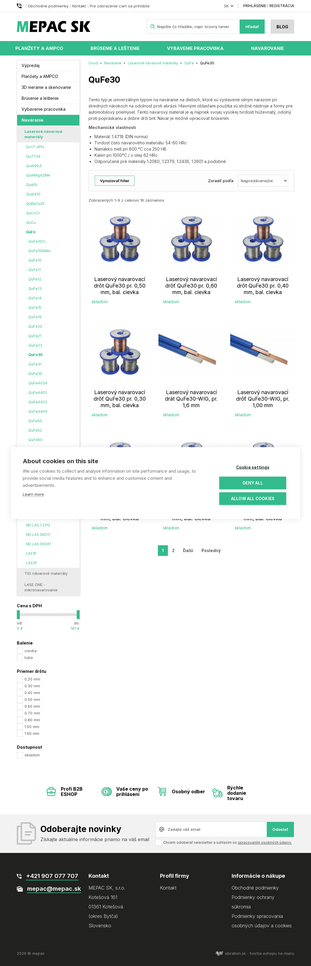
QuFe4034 (37, 383)
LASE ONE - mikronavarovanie (41, 587)
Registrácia (281, 5)
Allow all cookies (252, 498)
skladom (32, 755)
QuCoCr (33, 213)
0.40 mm (32, 692)
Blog (282, 26)
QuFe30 (35, 355)
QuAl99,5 (34, 166)
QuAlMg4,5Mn (38, 175)
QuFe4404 (37, 411)
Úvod (93, 63)
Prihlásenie (254, 5)
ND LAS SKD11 (38, 534)
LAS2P (31, 563)
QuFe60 (35, 440)
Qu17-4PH (35, 147)
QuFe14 (35, 298)
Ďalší (188, 550)
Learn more (33, 494)
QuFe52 (35, 430)
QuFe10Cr (36, 241)
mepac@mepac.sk (54, 888)
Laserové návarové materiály (43, 134)
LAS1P (31, 553)
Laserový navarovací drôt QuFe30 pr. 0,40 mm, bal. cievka (263, 285)
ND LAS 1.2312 (38, 525)
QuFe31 (35, 364)
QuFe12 (34, 279)
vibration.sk (230, 953)
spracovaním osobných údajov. (265, 842)
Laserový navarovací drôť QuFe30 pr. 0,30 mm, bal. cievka (120, 398)
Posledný (211, 550)
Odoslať (280, 829)
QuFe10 (35, 260)
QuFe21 (34, 336)
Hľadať (252, 26)
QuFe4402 (37, 392)
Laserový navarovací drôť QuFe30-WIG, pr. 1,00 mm (262, 398)
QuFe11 (34, 269)
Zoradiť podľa (220, 180)
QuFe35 (35, 373)
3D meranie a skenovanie (46, 87)
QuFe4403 (37, 402)
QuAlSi (31, 184)
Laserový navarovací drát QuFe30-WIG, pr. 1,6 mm (191, 398)
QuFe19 (35, 317)
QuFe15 (34, 307)
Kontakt (79, 6)
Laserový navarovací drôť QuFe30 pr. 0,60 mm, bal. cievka (191, 285)
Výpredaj (31, 65)
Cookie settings (253, 467)
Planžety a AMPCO (39, 48)
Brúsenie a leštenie (115, 48)
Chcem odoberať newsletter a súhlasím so (227, 842)
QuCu (31, 222)
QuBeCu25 (35, 203)
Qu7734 (33, 156)
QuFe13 (35, 288)
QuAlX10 (33, 194)
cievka (30, 650)
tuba (28, 657)
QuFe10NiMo (39, 251)
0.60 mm (32, 706)
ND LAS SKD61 (38, 544)
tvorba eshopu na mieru (272, 953)
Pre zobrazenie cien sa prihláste (120, 6)
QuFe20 (35, 326)
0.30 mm (32, 685)
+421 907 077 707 (20, 6)
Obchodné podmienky (48, 6)
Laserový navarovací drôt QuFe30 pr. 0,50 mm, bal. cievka (119, 285)
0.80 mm (32, 719)
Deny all (253, 483)
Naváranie (32, 120)
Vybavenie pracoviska (195, 48)
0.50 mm (32, 699)
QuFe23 (35, 345)
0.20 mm (32, 679)
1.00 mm (31, 726)
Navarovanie (267, 48)
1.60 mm (31, 733)
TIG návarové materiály (46, 573)
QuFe (30, 232)
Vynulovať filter (114, 180)
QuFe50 (35, 421)
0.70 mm (32, 713)
